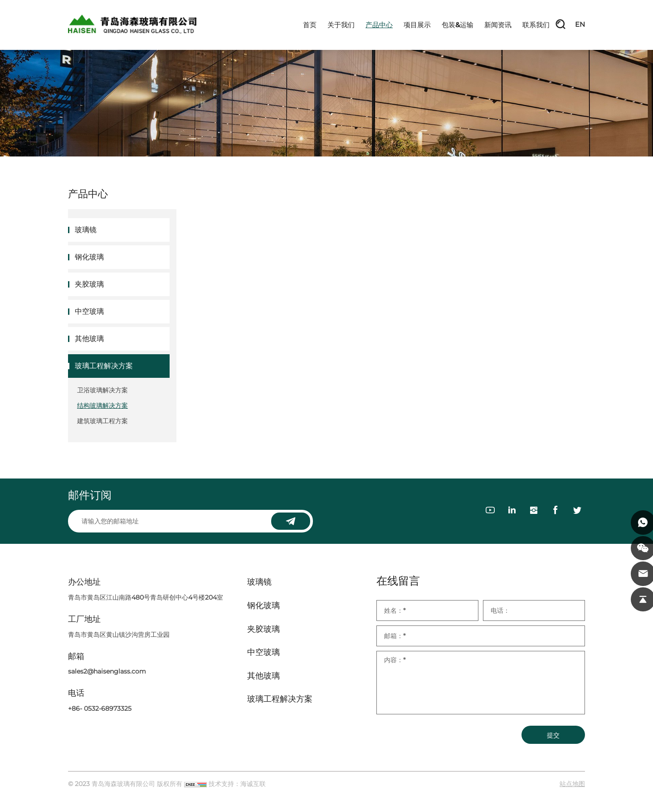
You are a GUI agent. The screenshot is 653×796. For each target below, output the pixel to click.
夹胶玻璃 (89, 284)
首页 (310, 24)
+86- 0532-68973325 (100, 708)
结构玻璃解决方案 (102, 405)
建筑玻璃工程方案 (102, 421)
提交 (553, 735)
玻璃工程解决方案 (104, 365)
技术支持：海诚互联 (237, 784)
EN (580, 24)
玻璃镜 (86, 229)
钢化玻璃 (89, 257)
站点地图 (572, 784)
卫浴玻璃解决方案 (102, 390)
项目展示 (417, 24)
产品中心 (379, 24)
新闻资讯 (498, 24)
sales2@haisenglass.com (107, 671)
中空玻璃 (89, 311)
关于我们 (341, 24)
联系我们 (536, 24)
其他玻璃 (89, 338)
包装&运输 (457, 24)
